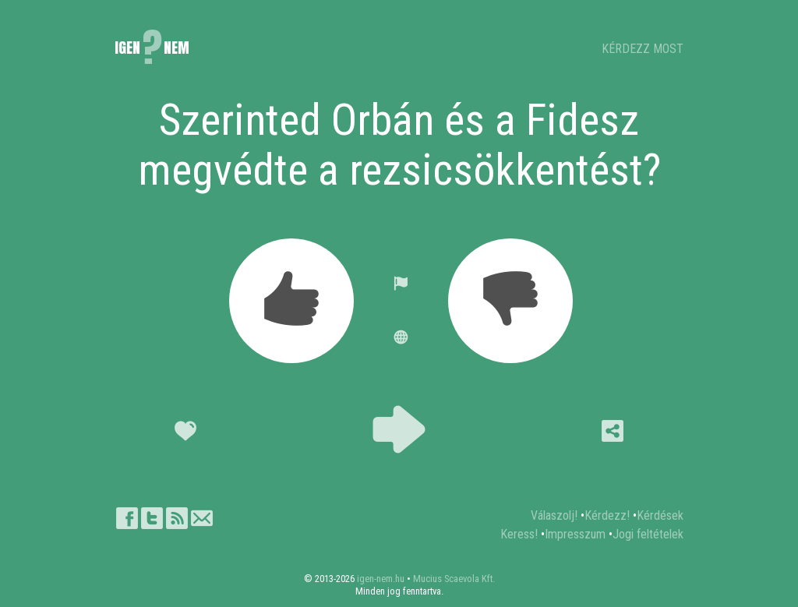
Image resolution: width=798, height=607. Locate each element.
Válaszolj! (554, 515)
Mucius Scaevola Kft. (454, 578)
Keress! (519, 534)
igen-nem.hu (380, 578)
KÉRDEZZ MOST (642, 48)
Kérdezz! (607, 515)
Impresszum (575, 534)
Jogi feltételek (648, 534)
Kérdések (660, 515)
